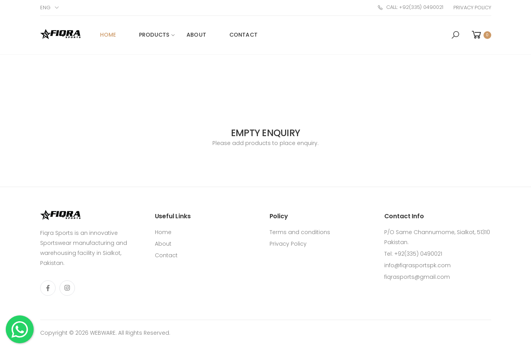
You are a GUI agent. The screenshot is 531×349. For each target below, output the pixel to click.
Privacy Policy (472, 7)
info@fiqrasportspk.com (417, 265)
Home (108, 35)
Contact (243, 35)
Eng (45, 7)
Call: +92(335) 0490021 (410, 7)
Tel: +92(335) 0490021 (413, 254)
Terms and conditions (300, 232)
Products (154, 35)
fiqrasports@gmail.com (417, 277)
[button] (455, 35)
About (196, 35)
